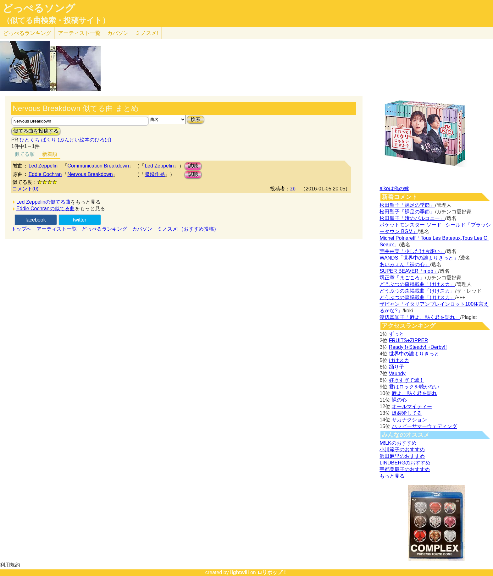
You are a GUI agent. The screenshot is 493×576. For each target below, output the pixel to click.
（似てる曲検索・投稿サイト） (56, 20)
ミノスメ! (146, 33)
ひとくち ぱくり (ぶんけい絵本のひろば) (65, 139)
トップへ (21, 229)
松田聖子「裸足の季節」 (407, 205)
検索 (196, 119)
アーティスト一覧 (56, 229)
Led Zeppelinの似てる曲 (43, 202)
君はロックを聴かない (414, 386)
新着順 (49, 154)
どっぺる (27, 33)
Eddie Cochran (45, 174)
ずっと (396, 334)
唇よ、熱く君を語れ (414, 393)
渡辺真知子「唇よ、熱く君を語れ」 (419, 317)
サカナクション (409, 419)
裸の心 (399, 400)
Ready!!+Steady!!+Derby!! (418, 347)
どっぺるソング (39, 8)
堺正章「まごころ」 (402, 277)
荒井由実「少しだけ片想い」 (412, 251)
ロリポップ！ (272, 572)
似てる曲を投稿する (35, 131)
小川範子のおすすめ (402, 449)
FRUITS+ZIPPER (408, 340)
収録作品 (155, 174)
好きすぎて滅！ (406, 380)
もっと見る (392, 476)
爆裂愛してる (407, 413)
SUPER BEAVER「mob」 (408, 271)
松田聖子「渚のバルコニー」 (412, 218)
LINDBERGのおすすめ (404, 462)
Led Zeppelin (43, 165)
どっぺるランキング (104, 229)
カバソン (118, 33)
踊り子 (396, 367)
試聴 (193, 165)
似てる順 (24, 154)
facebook (35, 219)
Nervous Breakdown (90, 174)
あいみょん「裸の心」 (404, 264)
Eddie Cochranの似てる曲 (45, 208)
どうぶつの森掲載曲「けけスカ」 (417, 284)
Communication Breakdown (98, 165)
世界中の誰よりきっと (414, 353)
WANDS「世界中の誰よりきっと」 (418, 258)
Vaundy (397, 373)
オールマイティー (412, 406)
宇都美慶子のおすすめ (404, 469)
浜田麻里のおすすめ (402, 456)
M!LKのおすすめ (397, 443)
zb (293, 188)
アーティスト (79, 33)
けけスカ (399, 360)
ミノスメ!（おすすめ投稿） (188, 229)
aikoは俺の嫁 (394, 188)
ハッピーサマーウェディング (424, 426)
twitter (79, 219)
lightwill (239, 572)
